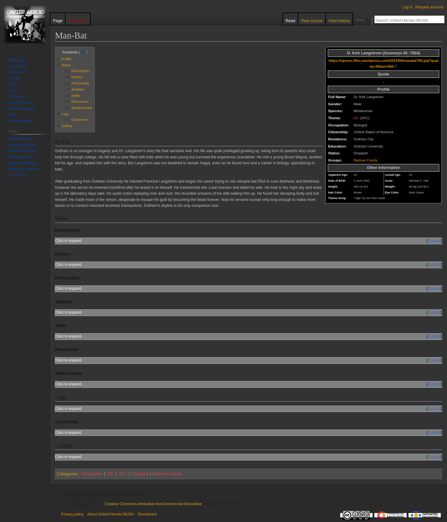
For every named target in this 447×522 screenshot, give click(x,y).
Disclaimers (147, 514)
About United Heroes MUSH (110, 514)
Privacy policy (72, 514)
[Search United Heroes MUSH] (406, 20)
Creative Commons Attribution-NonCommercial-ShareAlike (153, 504)
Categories (67, 473)
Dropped (140, 473)
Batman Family (366, 160)
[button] (17, 175)
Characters (91, 473)
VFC (122, 473)
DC (356, 118)
